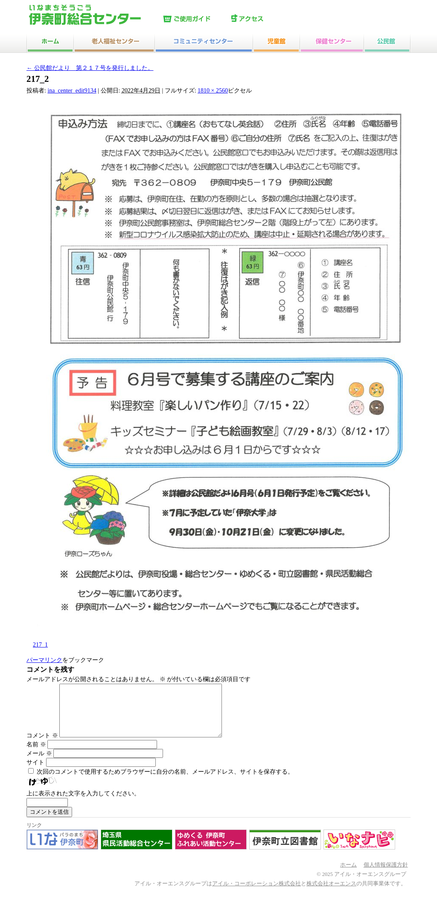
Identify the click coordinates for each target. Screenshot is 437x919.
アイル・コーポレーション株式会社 (256, 894)
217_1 (40, 645)
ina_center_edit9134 (71, 90)
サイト (35, 772)
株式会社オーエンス (331, 894)
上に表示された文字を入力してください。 (83, 804)
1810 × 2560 (213, 90)
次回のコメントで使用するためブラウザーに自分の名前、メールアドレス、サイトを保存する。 (165, 782)
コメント (42, 746)
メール (39, 763)
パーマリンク (44, 660)
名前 (36, 754)
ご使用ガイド (195, 19)
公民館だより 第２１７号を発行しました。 (90, 68)
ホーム (348, 875)
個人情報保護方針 (386, 875)
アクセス (263, 19)
